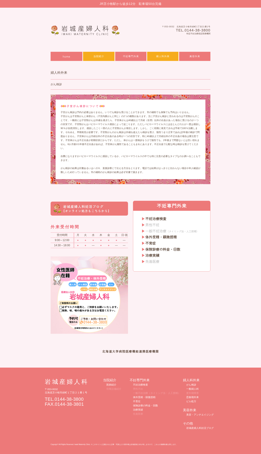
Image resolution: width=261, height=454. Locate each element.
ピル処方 (191, 401)
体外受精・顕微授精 (161, 236)
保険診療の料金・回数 (162, 249)
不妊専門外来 (131, 56)
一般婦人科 (192, 388)
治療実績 (152, 255)
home (66, 56)
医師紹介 (111, 384)
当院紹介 (98, 56)
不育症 (150, 243)
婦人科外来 (162, 56)
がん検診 (191, 384)
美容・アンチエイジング (200, 414)
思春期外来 (192, 397)
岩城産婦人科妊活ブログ (200, 428)
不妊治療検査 (155, 218)
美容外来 (194, 56)
